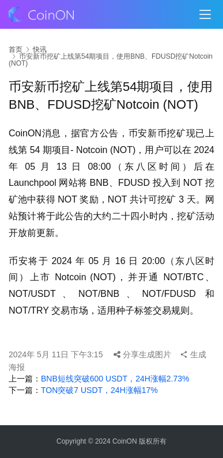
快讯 (40, 49)
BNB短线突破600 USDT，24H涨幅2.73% (115, 378)
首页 (15, 49)
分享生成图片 (142, 354)
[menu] (205, 14)
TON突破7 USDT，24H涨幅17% (99, 390)
